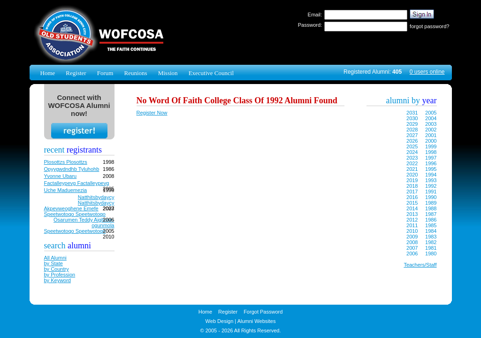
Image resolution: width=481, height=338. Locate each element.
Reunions (135, 73)
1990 (430, 197)
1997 (430, 158)
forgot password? (429, 26)
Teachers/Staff (420, 265)
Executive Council (211, 73)
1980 (430, 253)
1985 (430, 225)
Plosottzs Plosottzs (65, 162)
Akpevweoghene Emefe (71, 208)
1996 (430, 163)
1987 (430, 214)
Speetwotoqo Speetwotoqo (75, 214)
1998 (430, 152)
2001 (430, 135)
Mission (168, 73)
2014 (412, 208)
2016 (412, 197)
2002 (430, 129)
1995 (430, 169)
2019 (412, 180)
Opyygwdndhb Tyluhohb (71, 169)
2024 (412, 152)
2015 (412, 203)
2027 (412, 135)
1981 (430, 248)
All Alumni (55, 258)
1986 (430, 220)
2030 (412, 118)
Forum (105, 73)
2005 (430, 112)
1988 (430, 208)
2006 (412, 253)
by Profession (60, 274)
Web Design (220, 321)
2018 (412, 186)
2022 (412, 163)
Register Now (152, 112)
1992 (430, 186)
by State (53, 263)
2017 (412, 191)
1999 (430, 146)
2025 (412, 146)
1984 (430, 231)
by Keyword (57, 280)
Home (47, 73)
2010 (412, 231)
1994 (430, 174)
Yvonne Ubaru (60, 176)
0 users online (427, 72)
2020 (412, 174)
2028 (412, 129)
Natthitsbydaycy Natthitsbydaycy (96, 200)
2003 (430, 124)
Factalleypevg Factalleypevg (76, 183)
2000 (430, 141)
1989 (430, 203)
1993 (430, 180)
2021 (412, 169)
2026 (412, 141)
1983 (430, 236)
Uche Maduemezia (65, 190)
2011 (412, 225)
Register (76, 73)
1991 (430, 191)
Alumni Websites (256, 321)
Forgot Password (263, 312)
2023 (412, 158)
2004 (430, 118)
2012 (412, 220)
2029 (412, 124)
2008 (412, 242)
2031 (412, 112)
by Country (56, 269)
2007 (412, 248)
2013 (412, 214)
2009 (412, 236)
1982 (430, 242)
